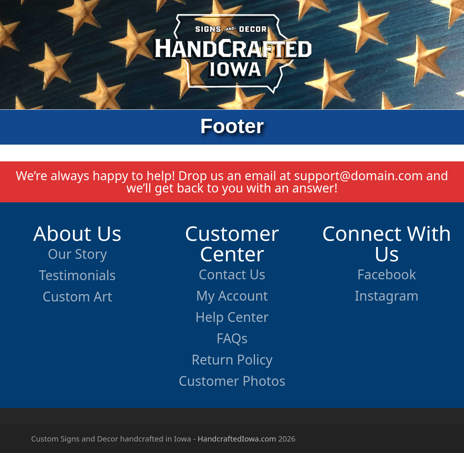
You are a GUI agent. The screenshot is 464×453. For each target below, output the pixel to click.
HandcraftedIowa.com (237, 438)
